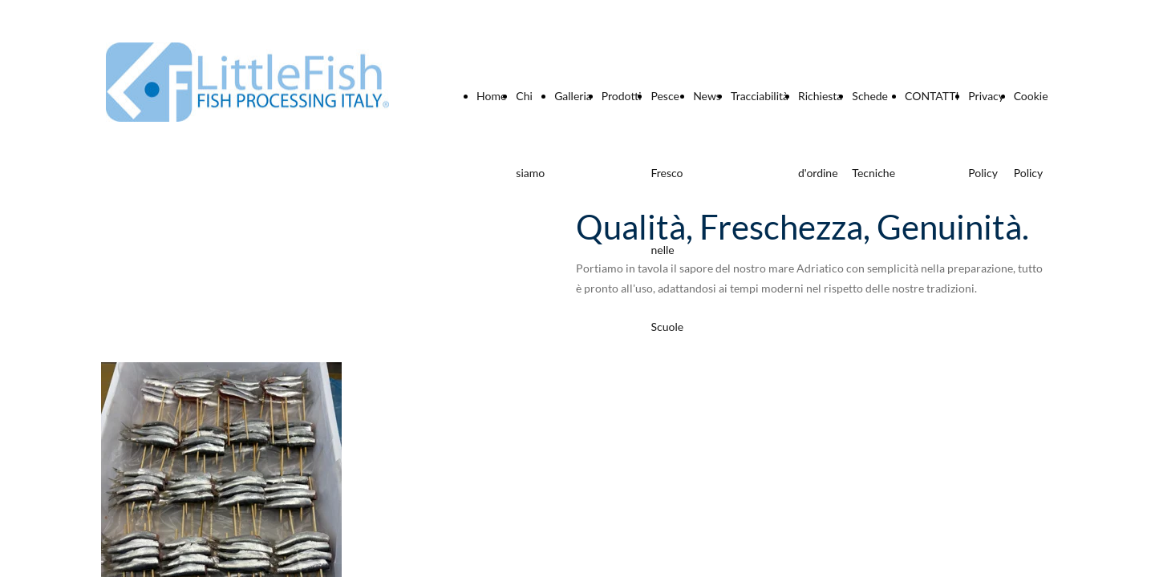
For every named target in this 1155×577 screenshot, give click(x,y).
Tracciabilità (759, 96)
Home (491, 96)
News (707, 96)
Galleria (573, 96)
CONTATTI (931, 96)
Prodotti (622, 96)
